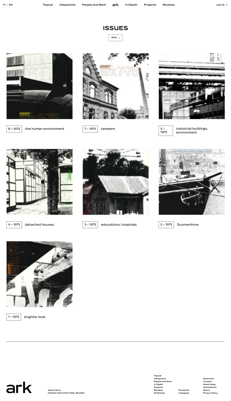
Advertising (209, 384)
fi (4, 5)
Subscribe (208, 379)
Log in (220, 5)
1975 (114, 38)
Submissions (210, 387)
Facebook (184, 390)
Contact (207, 382)
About (206, 390)
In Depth (131, 5)
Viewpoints (68, 5)
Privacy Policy (210, 393)
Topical (48, 5)
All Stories (159, 393)
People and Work (94, 5)
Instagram (184, 393)
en (11, 5)
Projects (150, 5)
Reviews (169, 5)
